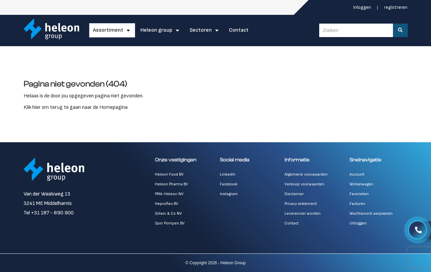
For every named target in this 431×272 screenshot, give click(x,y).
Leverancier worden (303, 213)
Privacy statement (301, 203)
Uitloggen (358, 223)
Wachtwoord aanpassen (371, 213)
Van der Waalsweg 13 (47, 194)
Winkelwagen (361, 184)
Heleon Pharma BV (171, 184)
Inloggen (362, 7)
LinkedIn (227, 174)
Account (357, 174)
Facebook (228, 184)
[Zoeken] (400, 30)
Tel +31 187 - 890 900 (49, 213)
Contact (238, 30)
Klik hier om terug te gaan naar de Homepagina (76, 107)
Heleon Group (156, 30)
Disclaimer (294, 194)
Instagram (229, 194)
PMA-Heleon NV (169, 194)
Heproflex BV (166, 203)
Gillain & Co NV (168, 213)
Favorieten (359, 194)
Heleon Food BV (169, 174)
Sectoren (201, 30)
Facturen (357, 203)
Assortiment (108, 30)
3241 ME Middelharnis (48, 203)
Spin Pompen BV (170, 223)
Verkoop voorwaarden (304, 184)
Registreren (395, 7)
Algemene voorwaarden (306, 174)
